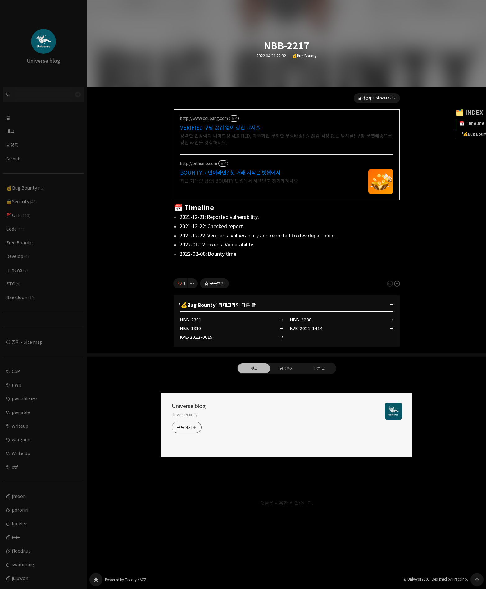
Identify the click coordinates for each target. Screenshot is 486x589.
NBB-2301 (190, 320)
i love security (185, 414)
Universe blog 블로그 (96, 579)
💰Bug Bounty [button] (25, 188)
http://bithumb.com (198, 163)
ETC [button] (13, 284)
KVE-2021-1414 (306, 328)
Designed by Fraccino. (450, 579)
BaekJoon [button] (20, 297)
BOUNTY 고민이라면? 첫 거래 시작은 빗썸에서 (230, 172)
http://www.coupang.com (204, 118)
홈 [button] (8, 118)
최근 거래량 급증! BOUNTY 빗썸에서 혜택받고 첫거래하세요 (239, 181)
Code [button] (15, 229)
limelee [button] (19, 524)
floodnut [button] (21, 551)
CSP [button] (16, 371)
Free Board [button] (20, 243)
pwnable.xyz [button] (25, 399)
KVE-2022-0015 (196, 337)
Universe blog (189, 406)
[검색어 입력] (43, 94)
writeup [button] (20, 426)
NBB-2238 (300, 320)
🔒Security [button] (21, 202)
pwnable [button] (21, 412)
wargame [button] (22, 440)
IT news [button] (17, 270)
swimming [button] (23, 565)
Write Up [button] (21, 453)
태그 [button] (10, 131)
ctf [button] (15, 467)
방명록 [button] (12, 145)
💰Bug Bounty (304, 56)
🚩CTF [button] (18, 215)
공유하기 (286, 368)
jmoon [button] (19, 496)
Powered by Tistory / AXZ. (126, 579)
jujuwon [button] (20, 578)
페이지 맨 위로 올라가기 (477, 579)
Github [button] (13, 159)
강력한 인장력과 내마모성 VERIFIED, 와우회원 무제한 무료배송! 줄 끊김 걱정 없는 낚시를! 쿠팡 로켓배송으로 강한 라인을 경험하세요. (286, 139)
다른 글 (319, 368)
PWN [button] (16, 385)
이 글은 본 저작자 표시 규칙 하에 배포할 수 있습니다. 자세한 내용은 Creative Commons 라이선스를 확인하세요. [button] (393, 283)
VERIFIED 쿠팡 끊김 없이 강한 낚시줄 (220, 127)
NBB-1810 (190, 328)
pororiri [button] (20, 510)
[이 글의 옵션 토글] (193, 283)
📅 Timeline (471, 123)
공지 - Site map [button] (27, 342)
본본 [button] (16, 537)
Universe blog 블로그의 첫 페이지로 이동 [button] (43, 43)
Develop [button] (17, 256)
